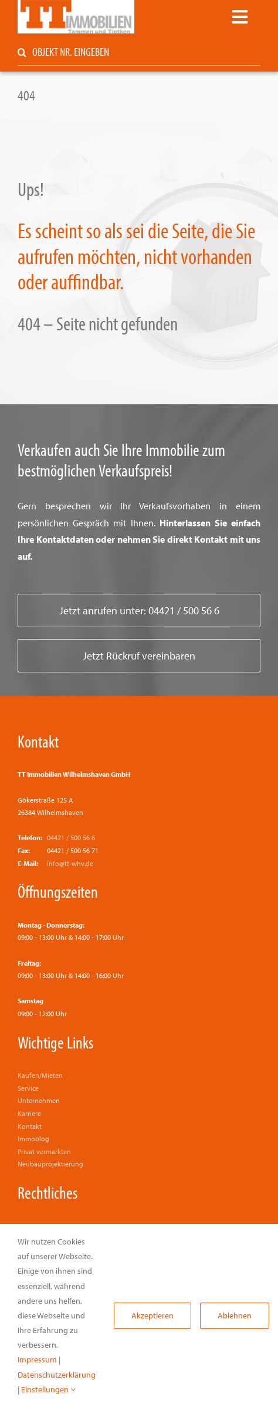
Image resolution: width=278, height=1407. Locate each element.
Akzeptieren (152, 1315)
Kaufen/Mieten (40, 1075)
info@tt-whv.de (70, 863)
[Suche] (22, 52)
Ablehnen (235, 1315)
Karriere (29, 1113)
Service (28, 1088)
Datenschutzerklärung (57, 1374)
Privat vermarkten (44, 1151)
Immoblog (33, 1138)
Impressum (37, 1359)
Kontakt (38, 741)
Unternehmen (39, 1100)
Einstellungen (48, 1389)
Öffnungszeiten (58, 891)
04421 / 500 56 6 (71, 837)
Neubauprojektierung (50, 1163)
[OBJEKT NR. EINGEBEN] (139, 52)
